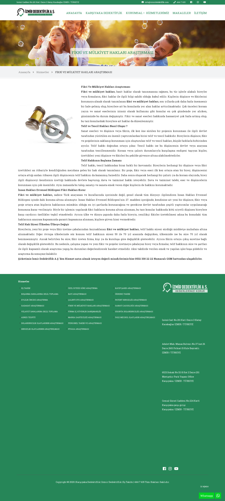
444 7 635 (179, 2)
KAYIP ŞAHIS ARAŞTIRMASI (128, 288)
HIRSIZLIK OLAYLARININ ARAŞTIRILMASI (40, 329)
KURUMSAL (134, 13)
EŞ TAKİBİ (25, 288)
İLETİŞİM (200, 13)
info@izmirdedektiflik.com (155, 2)
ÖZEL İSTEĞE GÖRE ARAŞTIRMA (83, 288)
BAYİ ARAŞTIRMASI (77, 294)
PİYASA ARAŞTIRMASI (78, 329)
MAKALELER (182, 13)
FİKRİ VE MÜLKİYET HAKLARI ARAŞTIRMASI (83, 72)
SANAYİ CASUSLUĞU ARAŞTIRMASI (131, 305)
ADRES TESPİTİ (28, 317)
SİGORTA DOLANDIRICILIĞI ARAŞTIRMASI (134, 311)
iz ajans (204, 486)
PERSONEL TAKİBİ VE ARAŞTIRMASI (85, 323)
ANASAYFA (74, 13)
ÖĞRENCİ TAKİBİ (122, 294)
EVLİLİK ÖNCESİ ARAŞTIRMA (34, 300)
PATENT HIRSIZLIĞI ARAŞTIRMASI (131, 300)
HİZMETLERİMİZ (157, 13)
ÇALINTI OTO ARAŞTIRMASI (81, 300)
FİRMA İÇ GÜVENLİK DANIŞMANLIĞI (84, 311)
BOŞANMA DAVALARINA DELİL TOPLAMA (39, 294)
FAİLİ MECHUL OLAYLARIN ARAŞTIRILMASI (135, 317)
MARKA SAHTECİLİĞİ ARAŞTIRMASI (84, 317)
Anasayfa (24, 72)
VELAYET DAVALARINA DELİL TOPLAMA (39, 311)
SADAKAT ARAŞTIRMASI (32, 305)
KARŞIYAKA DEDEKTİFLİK (104, 13)
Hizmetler (42, 72)
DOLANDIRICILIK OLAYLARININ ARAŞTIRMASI (42, 323)
